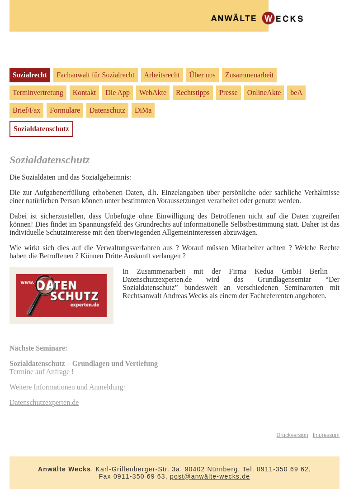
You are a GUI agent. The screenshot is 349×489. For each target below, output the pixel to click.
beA (296, 92)
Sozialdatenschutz (41, 129)
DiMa (143, 110)
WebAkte (152, 92)
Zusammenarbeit (249, 75)
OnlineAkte (264, 92)
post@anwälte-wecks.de (210, 476)
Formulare (65, 110)
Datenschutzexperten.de (44, 402)
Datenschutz (107, 110)
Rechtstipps (193, 92)
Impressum (326, 435)
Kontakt (84, 92)
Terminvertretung (38, 92)
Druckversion (292, 435)
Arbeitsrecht (162, 75)
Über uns (202, 75)
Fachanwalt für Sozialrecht (95, 75)
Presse (228, 92)
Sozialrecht (30, 75)
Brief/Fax (26, 110)
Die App (117, 92)
